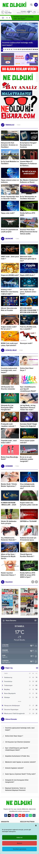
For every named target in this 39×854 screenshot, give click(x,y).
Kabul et (19, 837)
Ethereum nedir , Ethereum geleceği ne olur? (28, 259)
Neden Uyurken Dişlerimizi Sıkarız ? (8, 574)
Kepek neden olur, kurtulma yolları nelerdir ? (29, 505)
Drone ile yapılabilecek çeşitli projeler (9, 231)
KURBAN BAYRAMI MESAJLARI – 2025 (8, 504)
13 (24, 49)
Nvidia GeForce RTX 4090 (27, 214)
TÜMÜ (18, 125)
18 (33, 49)
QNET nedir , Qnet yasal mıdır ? (10, 258)
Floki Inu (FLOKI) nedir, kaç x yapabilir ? (28, 328)
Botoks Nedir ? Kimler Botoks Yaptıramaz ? (9, 485)
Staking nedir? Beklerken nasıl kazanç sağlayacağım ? (9, 292)
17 (31, 49)
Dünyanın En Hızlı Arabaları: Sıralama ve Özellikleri (9, 145)
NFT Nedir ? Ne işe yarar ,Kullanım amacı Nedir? (28, 292)
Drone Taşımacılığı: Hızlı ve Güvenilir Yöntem (10, 198)
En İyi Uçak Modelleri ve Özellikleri (10, 162)
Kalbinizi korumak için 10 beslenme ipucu (28, 539)
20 (37, 49)
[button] (36, 825)
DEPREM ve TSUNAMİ (28, 521)
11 (20, 49)
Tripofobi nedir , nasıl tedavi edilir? (9, 442)
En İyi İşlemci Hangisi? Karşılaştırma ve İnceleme (28, 145)
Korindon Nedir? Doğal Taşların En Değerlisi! (28, 425)
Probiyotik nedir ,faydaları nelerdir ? (8, 425)
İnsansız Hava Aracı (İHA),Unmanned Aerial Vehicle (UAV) (28, 232)
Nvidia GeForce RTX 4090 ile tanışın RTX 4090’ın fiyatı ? (27, 575)
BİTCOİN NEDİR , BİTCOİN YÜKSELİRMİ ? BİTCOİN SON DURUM (29, 310)
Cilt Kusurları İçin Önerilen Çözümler (8, 388)
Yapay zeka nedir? (7, 213)
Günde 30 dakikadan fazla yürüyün (8, 522)
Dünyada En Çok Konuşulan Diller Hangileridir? (7, 407)
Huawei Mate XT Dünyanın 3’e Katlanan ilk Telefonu (28, 163)
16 (29, 49)
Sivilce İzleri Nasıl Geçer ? (26, 369)
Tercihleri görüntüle (19, 849)
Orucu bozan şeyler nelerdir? (27, 442)
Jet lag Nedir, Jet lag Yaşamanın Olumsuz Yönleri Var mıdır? (27, 407)
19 (35, 49)
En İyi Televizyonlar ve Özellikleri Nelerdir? (28, 198)
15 (28, 49)
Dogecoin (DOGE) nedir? (10, 275)
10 (18, 49)
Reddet (19, 843)
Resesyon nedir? (26, 343)
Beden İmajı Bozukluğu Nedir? (9, 458)
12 (22, 49)
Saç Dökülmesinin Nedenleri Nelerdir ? (8, 539)
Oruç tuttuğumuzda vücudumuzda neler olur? (27, 486)
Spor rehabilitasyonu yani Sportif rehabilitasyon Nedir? (28, 389)
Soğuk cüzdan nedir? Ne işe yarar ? (9, 328)
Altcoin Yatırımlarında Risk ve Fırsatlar (9, 309)
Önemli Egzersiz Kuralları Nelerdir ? (27, 555)
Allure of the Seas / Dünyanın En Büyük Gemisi (8, 556)
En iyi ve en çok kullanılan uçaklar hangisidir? (26, 459)
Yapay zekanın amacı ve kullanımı (10, 181)
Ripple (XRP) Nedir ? (27, 275)
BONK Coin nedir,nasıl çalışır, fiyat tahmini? (9, 344)
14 (26, 49)
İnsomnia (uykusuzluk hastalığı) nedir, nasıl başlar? (23, 18)
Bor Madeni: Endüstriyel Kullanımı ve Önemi (29, 181)
